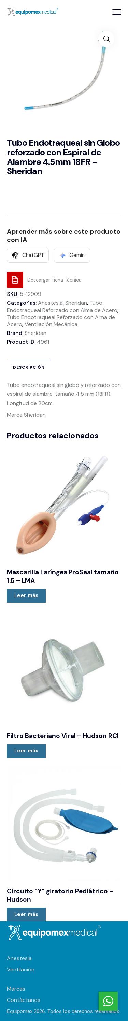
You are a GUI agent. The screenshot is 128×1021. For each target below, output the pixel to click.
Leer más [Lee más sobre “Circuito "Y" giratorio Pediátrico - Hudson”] (26, 914)
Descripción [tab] (29, 367)
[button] (116, 12)
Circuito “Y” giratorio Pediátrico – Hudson (60, 895)
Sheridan (76, 302)
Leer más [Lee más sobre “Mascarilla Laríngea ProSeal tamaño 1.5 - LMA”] (26, 595)
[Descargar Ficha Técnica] (44, 280)
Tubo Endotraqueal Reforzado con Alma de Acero (62, 306)
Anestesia (50, 302)
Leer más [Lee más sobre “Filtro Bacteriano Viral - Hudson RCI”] (26, 750)
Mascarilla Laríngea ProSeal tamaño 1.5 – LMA (63, 576)
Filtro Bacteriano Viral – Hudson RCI (63, 736)
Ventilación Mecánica (51, 324)
